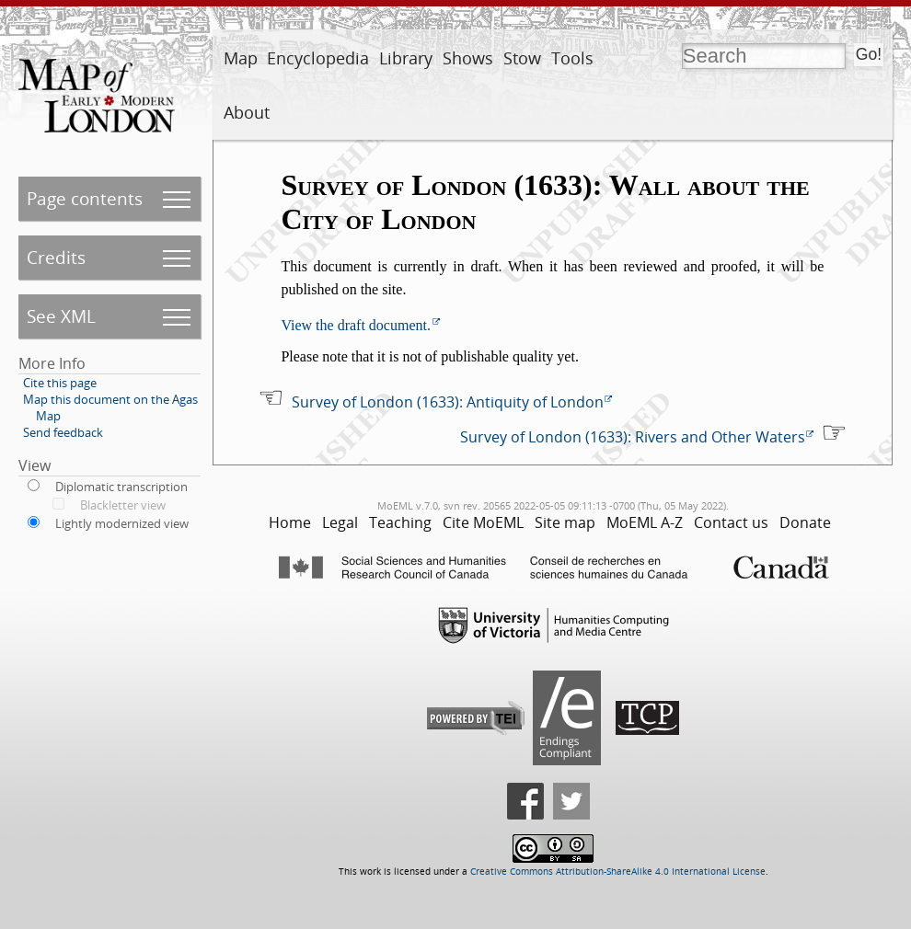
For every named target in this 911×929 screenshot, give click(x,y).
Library (405, 58)
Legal (340, 522)
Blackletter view (123, 505)
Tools (572, 58)
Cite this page (60, 382)
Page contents (85, 198)
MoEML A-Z (644, 522)
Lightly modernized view (122, 523)
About (247, 112)
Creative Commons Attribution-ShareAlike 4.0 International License (618, 871)
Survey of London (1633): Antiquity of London (448, 402)
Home (290, 522)
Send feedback (63, 432)
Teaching (400, 522)
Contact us (731, 522)
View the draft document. (356, 325)
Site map (565, 522)
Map (241, 58)
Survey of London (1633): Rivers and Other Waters (632, 437)
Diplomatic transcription (121, 486)
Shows (468, 58)
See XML (61, 316)
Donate (805, 522)
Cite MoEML (483, 522)
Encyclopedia (318, 58)
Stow (522, 58)
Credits (56, 257)
